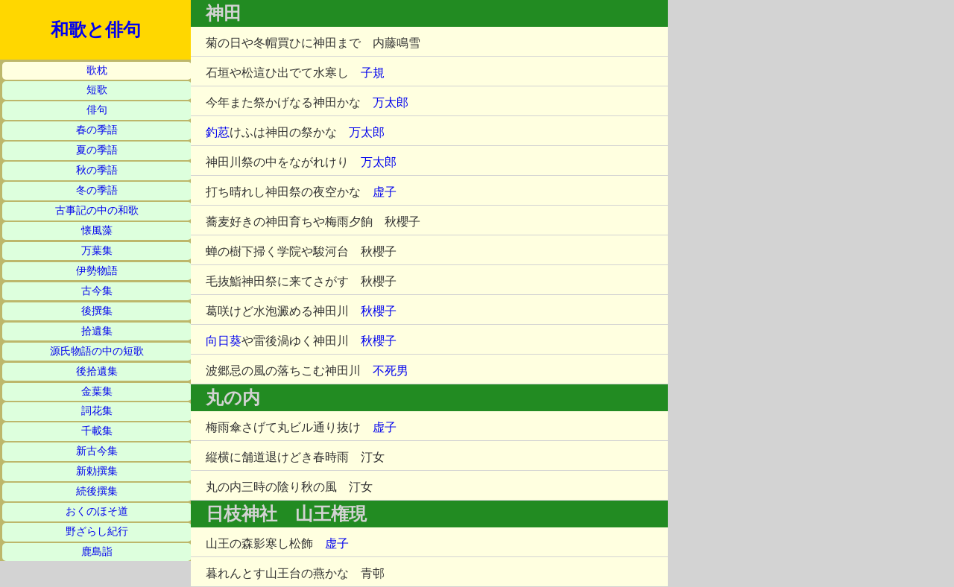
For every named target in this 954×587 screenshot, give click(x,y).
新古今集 (97, 451)
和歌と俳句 (96, 29)
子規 (373, 72)
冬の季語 (97, 190)
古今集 (97, 290)
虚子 (385, 191)
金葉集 (97, 391)
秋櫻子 (379, 311)
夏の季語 (97, 150)
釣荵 (218, 132)
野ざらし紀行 (97, 531)
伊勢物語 (97, 270)
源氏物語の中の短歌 (97, 351)
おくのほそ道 (97, 511)
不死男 (390, 370)
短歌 (96, 89)
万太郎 (390, 102)
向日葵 (223, 340)
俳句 (96, 109)
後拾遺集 (97, 371)
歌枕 (96, 70)
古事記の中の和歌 (97, 210)
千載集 (97, 431)
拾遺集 (97, 331)
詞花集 (97, 410)
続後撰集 (97, 491)
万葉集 (97, 250)
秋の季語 (97, 170)
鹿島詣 (97, 551)
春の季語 (97, 130)
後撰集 (97, 311)
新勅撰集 (97, 471)
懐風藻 (97, 230)
